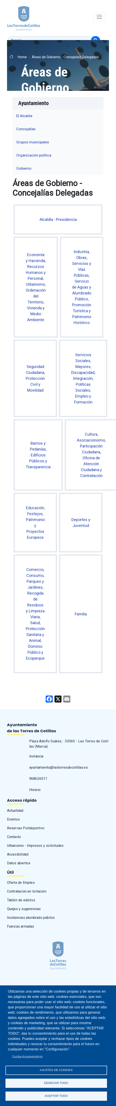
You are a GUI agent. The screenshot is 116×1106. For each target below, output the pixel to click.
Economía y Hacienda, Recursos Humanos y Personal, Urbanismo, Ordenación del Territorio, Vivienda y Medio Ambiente (36, 287)
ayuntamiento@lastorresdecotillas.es (58, 767)
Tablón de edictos (21, 900)
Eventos (13, 819)
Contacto (14, 837)
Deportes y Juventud (80, 522)
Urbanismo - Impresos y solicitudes (35, 846)
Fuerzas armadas (20, 926)
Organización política (33, 155)
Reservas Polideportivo (25, 828)
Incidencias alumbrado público (31, 918)
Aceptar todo (56, 1095)
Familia (81, 614)
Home (22, 57)
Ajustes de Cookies (56, 1070)
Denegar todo (56, 1083)
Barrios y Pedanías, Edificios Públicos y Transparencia (38, 455)
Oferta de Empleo (21, 883)
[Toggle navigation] (99, 16)
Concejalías (26, 129)
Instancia (36, 756)
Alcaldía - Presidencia (58, 219)
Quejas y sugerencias (24, 909)
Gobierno (23, 168)
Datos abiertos (19, 863)
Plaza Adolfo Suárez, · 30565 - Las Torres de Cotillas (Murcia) (68, 743)
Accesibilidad (18, 854)
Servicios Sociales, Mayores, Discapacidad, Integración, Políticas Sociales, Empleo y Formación (83, 378)
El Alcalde (24, 116)
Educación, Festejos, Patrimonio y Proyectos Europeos (35, 522)
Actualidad (15, 810)
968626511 (38, 779)
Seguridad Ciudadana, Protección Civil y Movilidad (35, 378)
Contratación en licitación (26, 891)
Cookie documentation (27, 1056)
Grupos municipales (32, 142)
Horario (35, 790)
